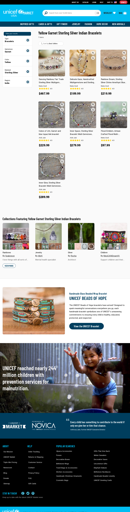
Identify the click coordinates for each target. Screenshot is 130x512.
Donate (5, 470)
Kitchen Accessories (63, 470)
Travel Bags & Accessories (66, 466)
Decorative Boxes (62, 458)
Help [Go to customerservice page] (102, 2)
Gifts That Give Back (101, 449)
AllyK (40, 254)
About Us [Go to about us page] (75, 2)
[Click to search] (97, 12)
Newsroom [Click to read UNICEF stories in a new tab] (7, 462)
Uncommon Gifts (100, 462)
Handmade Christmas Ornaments (68, 474)
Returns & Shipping (34, 454)
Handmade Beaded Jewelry (104, 474)
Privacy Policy (32, 466)
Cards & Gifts (46, 22)
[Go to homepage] (19, 12)
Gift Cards (31, 474)
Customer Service (33, 458)
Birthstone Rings (62, 462)
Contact (30, 462)
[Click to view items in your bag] (123, 12)
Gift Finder (63, 22)
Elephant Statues (100, 466)
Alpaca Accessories (63, 449)
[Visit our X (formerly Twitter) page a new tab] (28, 486)
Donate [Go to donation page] (123, 2)
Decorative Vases (100, 458)
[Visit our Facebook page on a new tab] (22, 486)
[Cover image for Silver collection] (81, 234)
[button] (62, 51)
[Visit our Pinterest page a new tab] (33, 486)
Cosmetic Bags (62, 478)
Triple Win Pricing (9, 458)
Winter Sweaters (100, 454)
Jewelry (77, 22)
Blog (4, 466)
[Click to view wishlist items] (109, 12)
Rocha (73, 254)
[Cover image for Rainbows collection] (16, 234)
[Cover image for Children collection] (114, 234)
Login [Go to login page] (94, 2)
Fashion (89, 22)
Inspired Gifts (29, 22)
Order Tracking (32, 449)
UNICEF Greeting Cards (102, 478)
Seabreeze (10, 254)
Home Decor (102, 22)
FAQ (29, 470)
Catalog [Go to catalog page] (86, 2)
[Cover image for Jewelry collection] (48, 234)
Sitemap (6, 474)
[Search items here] (69, 12)
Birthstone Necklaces (101, 470)
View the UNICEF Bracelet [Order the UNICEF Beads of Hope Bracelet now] (86, 324)
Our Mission (7, 449)
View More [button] (9, 264)
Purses (58, 454)
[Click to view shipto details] (112, 2)
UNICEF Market (8, 454)
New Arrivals (119, 22)
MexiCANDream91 (111, 254)
